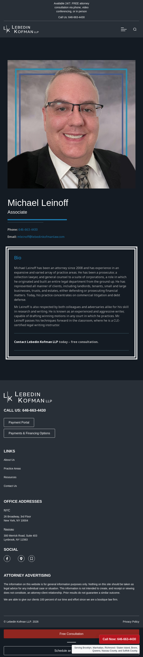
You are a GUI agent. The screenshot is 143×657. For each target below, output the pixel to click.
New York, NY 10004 (16, 520)
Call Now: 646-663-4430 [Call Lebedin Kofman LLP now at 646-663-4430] (119, 639)
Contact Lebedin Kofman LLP (36, 342)
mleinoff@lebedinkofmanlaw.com (40, 237)
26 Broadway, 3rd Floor (17, 516)
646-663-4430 (28, 229)
